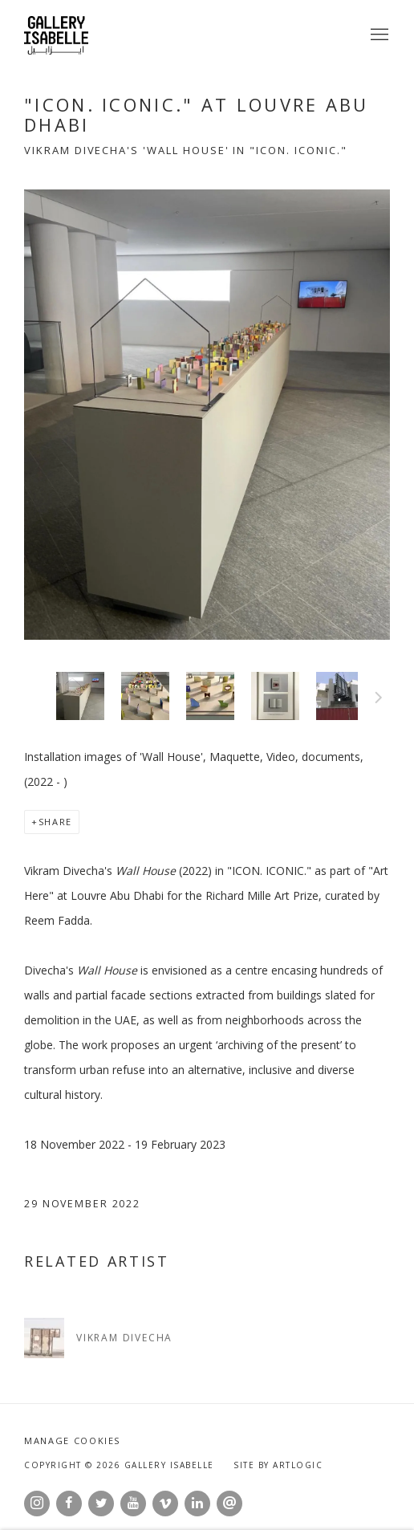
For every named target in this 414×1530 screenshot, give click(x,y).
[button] (80, 696)
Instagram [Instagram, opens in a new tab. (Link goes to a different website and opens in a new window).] (37, 1503)
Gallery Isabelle (56, 35)
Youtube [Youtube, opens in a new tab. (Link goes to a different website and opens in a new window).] (133, 1503)
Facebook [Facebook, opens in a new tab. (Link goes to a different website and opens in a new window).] (69, 1503)
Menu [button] (378, 35)
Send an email (229, 1503)
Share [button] (55, 822)
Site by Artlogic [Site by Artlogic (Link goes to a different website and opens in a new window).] (278, 1465)
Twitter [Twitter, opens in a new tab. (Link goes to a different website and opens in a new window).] (101, 1503)
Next (378, 700)
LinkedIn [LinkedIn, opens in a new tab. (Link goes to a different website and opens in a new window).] (197, 1503)
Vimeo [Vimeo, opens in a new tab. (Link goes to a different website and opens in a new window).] (165, 1503)
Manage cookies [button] (72, 1440)
